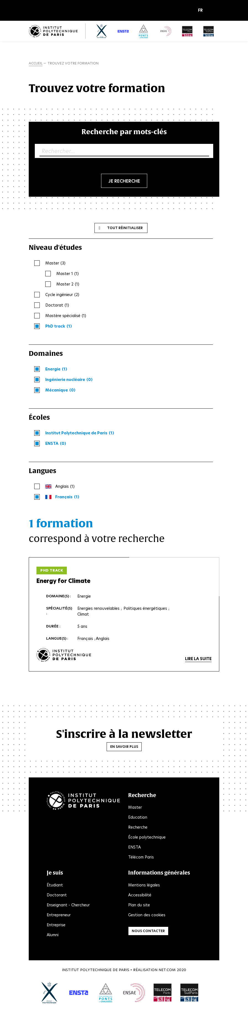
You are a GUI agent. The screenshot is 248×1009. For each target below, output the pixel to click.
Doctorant (57, 895)
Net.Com (167, 969)
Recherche (137, 827)
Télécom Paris (141, 857)
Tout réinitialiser (125, 227)
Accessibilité (139, 895)
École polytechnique (147, 837)
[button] (201, 10)
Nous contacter (148, 930)
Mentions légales (144, 885)
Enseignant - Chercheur (68, 905)
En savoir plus (124, 746)
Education (137, 817)
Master (135, 807)
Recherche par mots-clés (124, 132)
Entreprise (56, 925)
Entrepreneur (59, 915)
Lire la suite (198, 659)
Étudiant (55, 885)
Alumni (53, 935)
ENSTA (134, 847)
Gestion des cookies (146, 915)
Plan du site (139, 905)
